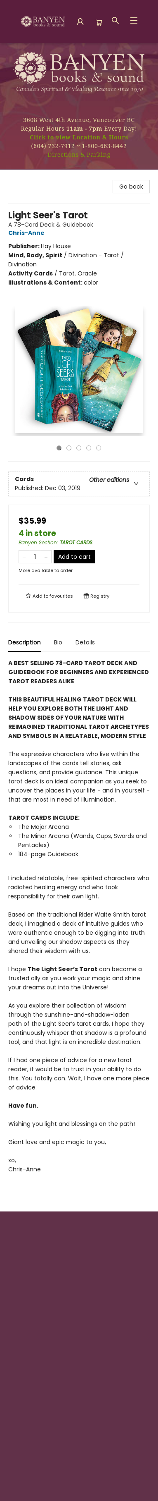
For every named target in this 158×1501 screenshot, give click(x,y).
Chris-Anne (27, 233)
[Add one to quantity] (46, 556)
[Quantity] (35, 556)
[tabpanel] (79, 925)
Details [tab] (85, 642)
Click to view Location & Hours (79, 137)
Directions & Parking (78, 154)
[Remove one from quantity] (24, 556)
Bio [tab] (58, 642)
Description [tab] (24, 642)
